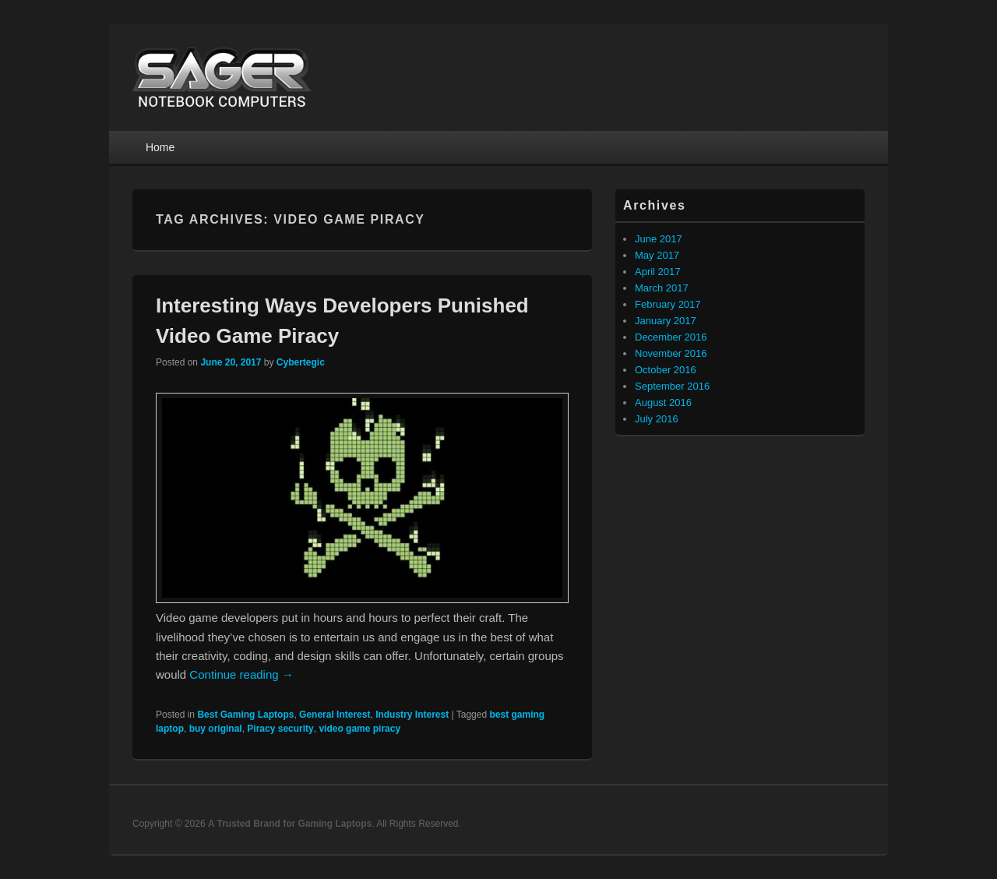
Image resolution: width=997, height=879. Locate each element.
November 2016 (671, 353)
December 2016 (671, 337)
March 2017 (662, 288)
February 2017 (668, 304)
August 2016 (663, 402)
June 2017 (658, 239)
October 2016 (665, 370)
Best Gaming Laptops (245, 714)
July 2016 (656, 419)
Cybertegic (301, 362)
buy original (215, 728)
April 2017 (658, 271)
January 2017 (665, 321)
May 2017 (657, 255)
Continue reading (241, 674)
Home (160, 147)
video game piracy (359, 728)
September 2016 (672, 386)
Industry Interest (412, 714)
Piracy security (280, 728)
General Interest (334, 714)
